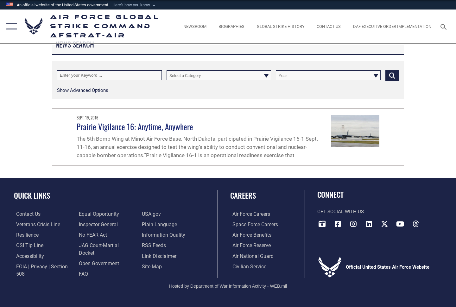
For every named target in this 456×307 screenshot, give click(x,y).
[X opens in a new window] (384, 223)
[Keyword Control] (109, 75)
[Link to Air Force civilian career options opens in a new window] (246, 266)
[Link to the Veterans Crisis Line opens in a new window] (35, 224)
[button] (134, 5)
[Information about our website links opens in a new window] (158, 255)
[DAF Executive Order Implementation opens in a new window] (392, 26)
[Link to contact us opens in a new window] (26, 214)
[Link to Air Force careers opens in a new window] (248, 214)
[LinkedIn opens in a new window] (369, 223)
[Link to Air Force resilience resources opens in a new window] (25, 235)
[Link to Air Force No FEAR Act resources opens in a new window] (92, 235)
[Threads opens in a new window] (416, 223)
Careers (243, 195)
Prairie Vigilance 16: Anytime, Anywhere (135, 126)
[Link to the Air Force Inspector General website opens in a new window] (97, 224)
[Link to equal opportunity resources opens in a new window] (97, 214)
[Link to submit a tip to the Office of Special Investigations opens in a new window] (26, 245)
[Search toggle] (444, 26)
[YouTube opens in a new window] (400, 223)
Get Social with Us (340, 211)
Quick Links (32, 195)
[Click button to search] (392, 75)
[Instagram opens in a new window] (353, 223)
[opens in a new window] (27, 255)
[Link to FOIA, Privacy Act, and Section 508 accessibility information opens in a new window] (43, 266)
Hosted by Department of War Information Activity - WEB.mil (228, 280)
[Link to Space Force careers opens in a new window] (252, 224)
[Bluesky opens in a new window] (431, 222)
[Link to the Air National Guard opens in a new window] (249, 255)
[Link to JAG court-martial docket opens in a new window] (105, 245)
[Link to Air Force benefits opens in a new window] (249, 235)
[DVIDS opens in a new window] (322, 223)
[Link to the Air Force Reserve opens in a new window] (249, 245)
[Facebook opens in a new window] (337, 223)
